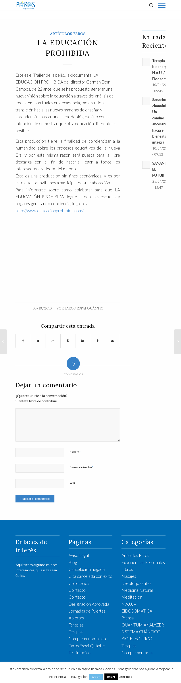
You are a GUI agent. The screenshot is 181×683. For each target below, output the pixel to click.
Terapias (76, 624)
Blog (73, 562)
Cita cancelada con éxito (90, 576)
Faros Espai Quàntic (84, 308)
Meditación (131, 596)
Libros (127, 569)
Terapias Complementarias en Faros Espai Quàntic (87, 638)
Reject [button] (111, 677)
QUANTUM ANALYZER (142, 624)
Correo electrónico (81, 467)
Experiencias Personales (143, 562)
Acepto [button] (96, 676)
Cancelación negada (87, 569)
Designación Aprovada (89, 604)
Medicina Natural (137, 590)
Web (72, 482)
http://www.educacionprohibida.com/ (49, 210)
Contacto (77, 590)
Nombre (75, 451)
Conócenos (79, 583)
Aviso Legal (79, 555)
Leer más (125, 677)
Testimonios (79, 652)
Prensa (127, 617)
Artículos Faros (67, 33)
